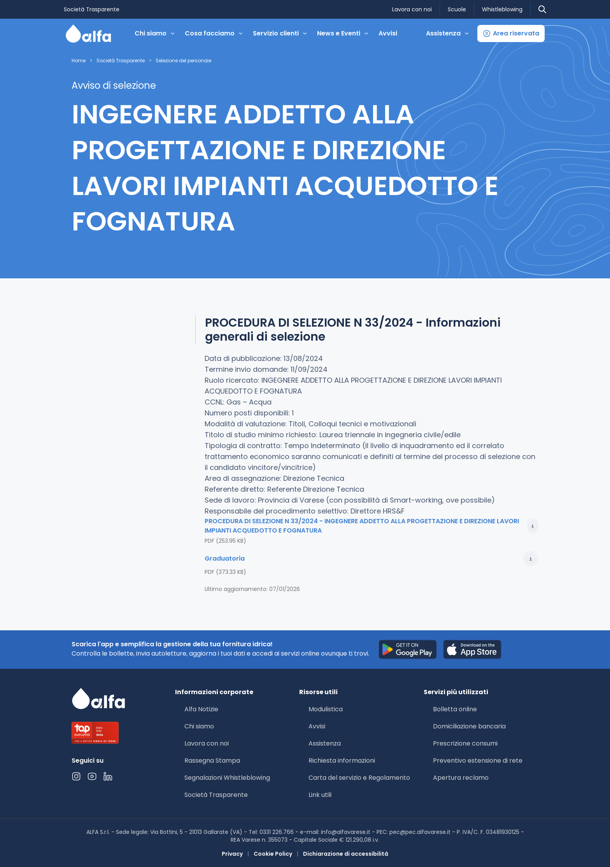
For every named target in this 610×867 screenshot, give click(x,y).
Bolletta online (455, 709)
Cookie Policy (273, 854)
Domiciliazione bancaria (469, 726)
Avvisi (388, 33)
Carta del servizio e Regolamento (359, 777)
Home (79, 61)
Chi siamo (199, 726)
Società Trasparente (91, 9)
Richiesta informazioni (342, 760)
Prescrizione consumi (465, 743)
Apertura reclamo (461, 777)
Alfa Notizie (201, 709)
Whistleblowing (502, 9)
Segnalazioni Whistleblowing (227, 777)
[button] (511, 33)
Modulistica (326, 709)
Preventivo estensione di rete (477, 760)
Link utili (320, 794)
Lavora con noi (412, 9)
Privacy (232, 854)
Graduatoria (371, 558)
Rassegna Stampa (212, 760)
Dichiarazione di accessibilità (345, 854)
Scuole (457, 9)
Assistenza (325, 743)
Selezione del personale (183, 61)
